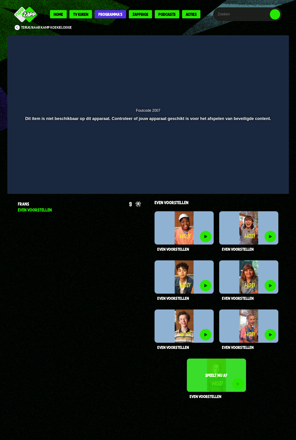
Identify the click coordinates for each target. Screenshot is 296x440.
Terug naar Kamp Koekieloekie (46, 27)
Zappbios (140, 14)
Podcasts (167, 14)
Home (58, 14)
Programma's (110, 14)
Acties (191, 14)
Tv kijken (80, 14)
